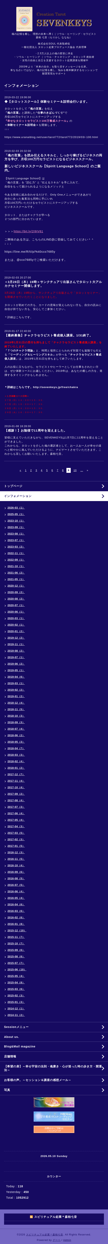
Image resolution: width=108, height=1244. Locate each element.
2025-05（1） (16, 514)
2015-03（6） (16, 989)
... (81, 470)
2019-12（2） (16, 637)
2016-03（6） (16, 911)
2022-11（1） (16, 553)
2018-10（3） (16, 715)
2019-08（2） (16, 650)
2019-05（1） (16, 670)
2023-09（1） (16, 527)
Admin (67, 1240)
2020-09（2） (16, 592)
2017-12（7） (16, 774)
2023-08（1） (16, 533)
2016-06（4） (16, 891)
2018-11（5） (16, 709)
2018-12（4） (16, 702)
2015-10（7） (16, 943)
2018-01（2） (16, 768)
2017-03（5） (16, 833)
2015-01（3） (16, 1002)
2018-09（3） (16, 722)
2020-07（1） (16, 605)
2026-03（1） (16, 507)
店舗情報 (10, 1056)
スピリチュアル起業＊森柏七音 (44, 1234)
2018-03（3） (16, 755)
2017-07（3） (16, 807)
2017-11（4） (16, 781)
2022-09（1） (16, 559)
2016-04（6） (16, 904)
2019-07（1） (16, 657)
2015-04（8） (16, 982)
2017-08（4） (16, 800)
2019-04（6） (16, 676)
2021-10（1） (16, 566)
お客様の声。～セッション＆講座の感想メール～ (37, 1080)
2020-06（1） (16, 611)
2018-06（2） (16, 735)
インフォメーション (18, 496)
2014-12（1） (16, 1008)
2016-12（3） (16, 852)
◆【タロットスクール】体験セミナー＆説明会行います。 (46, 101)
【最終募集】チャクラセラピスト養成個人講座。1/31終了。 (48, 335)
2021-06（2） (16, 572)
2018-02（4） (16, 761)
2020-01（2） (16, 631)
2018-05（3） (16, 742)
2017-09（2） (16, 794)
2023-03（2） (16, 546)
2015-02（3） (16, 995)
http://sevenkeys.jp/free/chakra (55, 387)
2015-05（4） (16, 976)
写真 (7, 1090)
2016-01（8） (16, 924)
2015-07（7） (16, 963)
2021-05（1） (16, 579)
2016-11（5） (16, 859)
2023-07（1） (16, 540)
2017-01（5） (16, 846)
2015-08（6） (16, 956)
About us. (11, 1036)
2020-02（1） (16, 624)
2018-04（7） (16, 748)
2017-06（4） (16, 813)
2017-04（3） (16, 826)
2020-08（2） (16, 598)
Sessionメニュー (16, 1027)
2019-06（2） (16, 663)
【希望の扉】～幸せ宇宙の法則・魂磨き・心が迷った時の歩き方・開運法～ (53, 1068)
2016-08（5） (16, 878)
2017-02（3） (16, 839)
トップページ (13, 486)
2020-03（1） (16, 618)
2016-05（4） (16, 898)
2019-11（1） (16, 644)
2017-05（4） (16, 820)
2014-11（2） (16, 1015)
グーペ (57, 1240)
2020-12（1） (16, 585)
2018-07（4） (16, 728)
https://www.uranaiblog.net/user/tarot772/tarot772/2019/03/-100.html (51, 137)
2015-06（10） (17, 969)
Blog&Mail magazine (21, 1046)
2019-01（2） (16, 696)
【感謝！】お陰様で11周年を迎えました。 (35, 430)
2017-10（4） (16, 787)
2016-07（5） (16, 885)
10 (75, 470)
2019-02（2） (16, 689)
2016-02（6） (16, 917)
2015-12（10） (17, 930)
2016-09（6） (16, 872)
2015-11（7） (16, 937)
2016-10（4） (16, 865)
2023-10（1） (16, 520)
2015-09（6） (16, 950)
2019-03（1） (16, 683)
